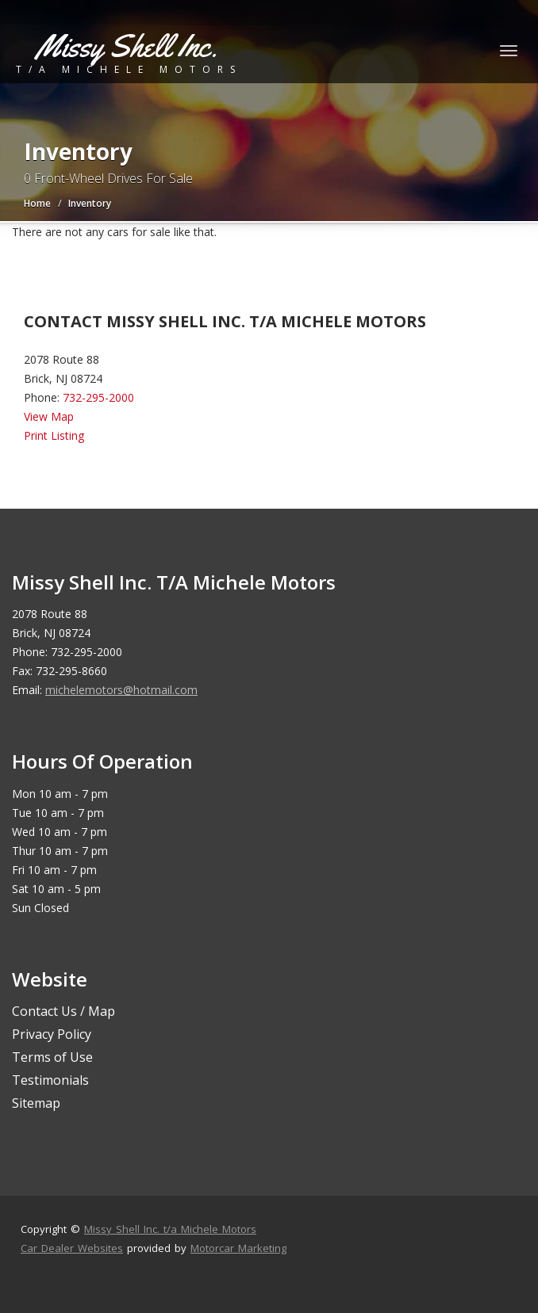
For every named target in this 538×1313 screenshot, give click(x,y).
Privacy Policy (51, 1034)
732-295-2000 (98, 397)
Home (37, 203)
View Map (49, 416)
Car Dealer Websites (72, 1248)
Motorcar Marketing (238, 1248)
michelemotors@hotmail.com (121, 689)
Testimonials (50, 1080)
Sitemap (36, 1103)
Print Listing (54, 435)
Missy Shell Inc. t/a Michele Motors (170, 1229)
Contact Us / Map (63, 1011)
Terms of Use (52, 1057)
